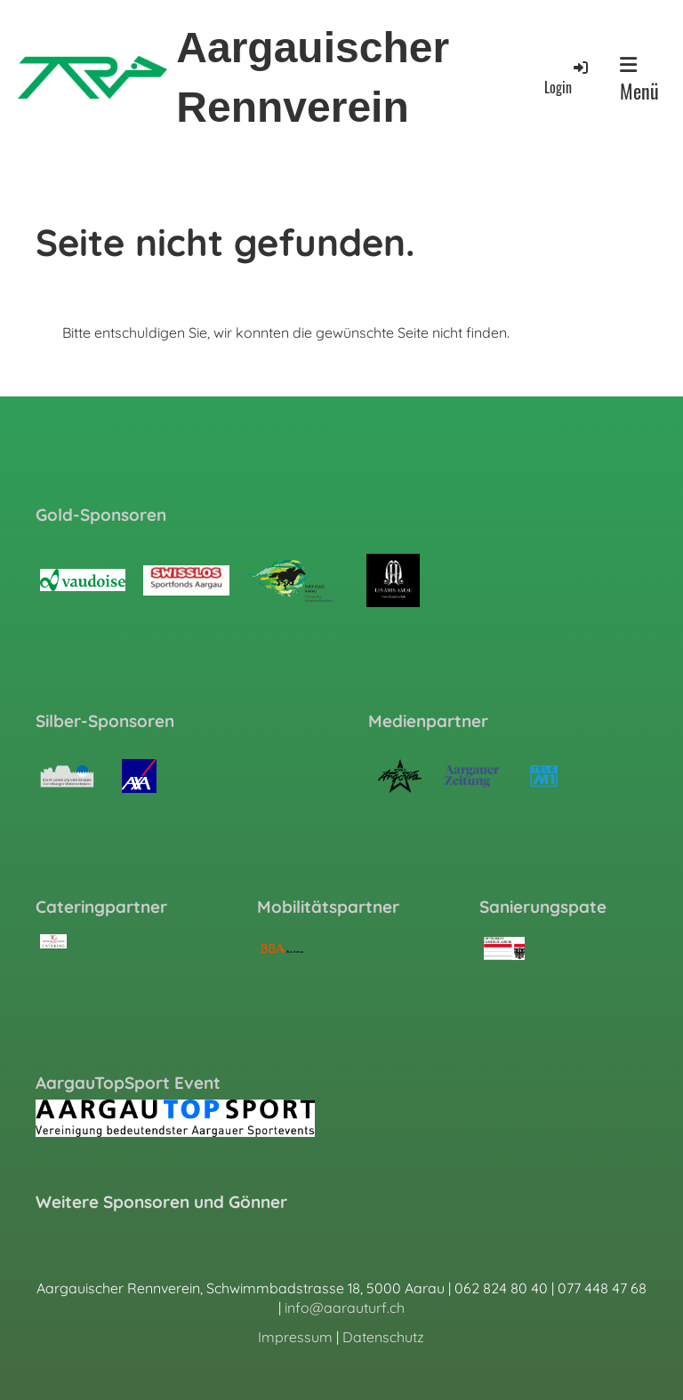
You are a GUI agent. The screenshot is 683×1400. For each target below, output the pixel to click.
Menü (639, 80)
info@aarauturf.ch (345, 1307)
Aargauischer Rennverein (312, 77)
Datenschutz (383, 1337)
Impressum (295, 1337)
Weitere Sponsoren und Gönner (161, 1201)
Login (567, 78)
